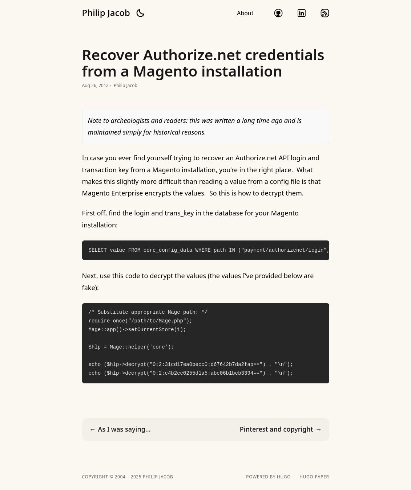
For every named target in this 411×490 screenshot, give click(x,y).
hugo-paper (314, 477)
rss (325, 13)
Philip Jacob (106, 12)
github (278, 13)
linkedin (301, 13)
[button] (140, 13)
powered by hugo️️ (268, 477)
